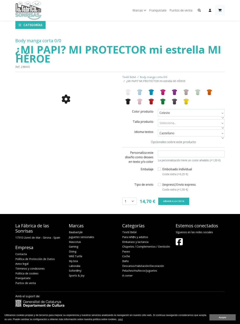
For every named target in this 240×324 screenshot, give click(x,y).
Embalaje (147, 169)
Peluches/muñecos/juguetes (139, 270)
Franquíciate (157, 10)
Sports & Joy (76, 275)
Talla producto (143, 122)
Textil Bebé (129, 77)
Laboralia (74, 266)
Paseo (126, 251)
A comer (127, 275)
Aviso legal (21, 263)
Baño (125, 261)
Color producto (142, 111)
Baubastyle (76, 232)
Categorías (30, 25)
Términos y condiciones (30, 268)
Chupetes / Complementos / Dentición (146, 246)
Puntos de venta (181, 10)
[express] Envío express (179, 186)
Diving (72, 251)
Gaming (73, 246)
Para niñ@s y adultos (135, 237)
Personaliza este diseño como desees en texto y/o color (139, 157)
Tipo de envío (143, 184)
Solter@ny (75, 270)
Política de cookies (26, 273)
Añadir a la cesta (173, 201)
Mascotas (75, 242)
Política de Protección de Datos (35, 259)
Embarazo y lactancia (135, 242)
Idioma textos (143, 132)
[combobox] (191, 112)
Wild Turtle (75, 256)
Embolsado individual (177, 171)
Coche (126, 256)
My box (73, 261)
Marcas (139, 10)
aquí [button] (120, 319)
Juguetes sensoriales (81, 237)
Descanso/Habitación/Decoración (143, 266)
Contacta (21, 254)
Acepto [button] (222, 317)
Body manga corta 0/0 (38, 40)
